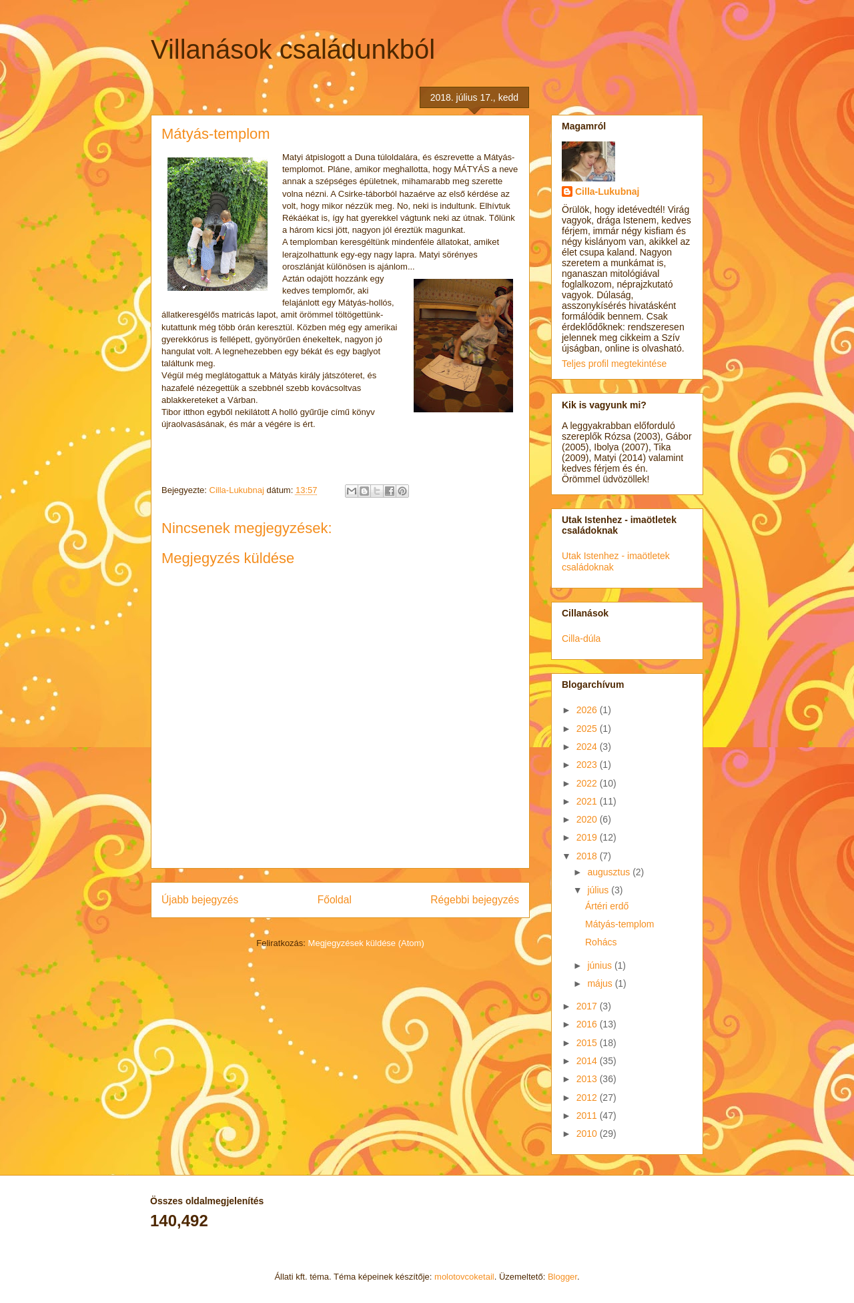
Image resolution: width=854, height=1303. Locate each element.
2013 (588, 1078)
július (599, 890)
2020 (588, 819)
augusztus (609, 872)
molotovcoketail (464, 1277)
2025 (588, 728)
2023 (588, 764)
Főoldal (335, 899)
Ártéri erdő (606, 906)
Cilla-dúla (581, 638)
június (600, 965)
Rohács (600, 942)
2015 (588, 1042)
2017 (588, 1006)
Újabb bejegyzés (199, 899)
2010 (588, 1133)
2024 (588, 746)
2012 (588, 1097)
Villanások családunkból (293, 49)
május (600, 983)
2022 (588, 783)
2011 (588, 1115)
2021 (588, 801)
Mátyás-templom (619, 924)
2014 (588, 1060)
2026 (588, 710)
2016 (588, 1024)
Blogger (562, 1277)
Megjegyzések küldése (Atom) (366, 943)
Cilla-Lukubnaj (607, 191)
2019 (588, 837)
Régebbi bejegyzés (474, 899)
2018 (588, 856)
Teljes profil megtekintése (614, 363)
